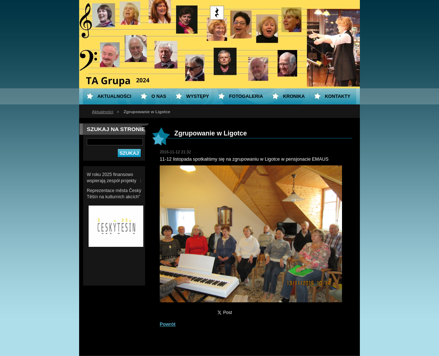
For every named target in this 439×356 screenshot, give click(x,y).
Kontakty (337, 96)
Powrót (167, 324)
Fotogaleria (246, 96)
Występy (197, 96)
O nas (158, 96)
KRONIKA (294, 96)
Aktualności (102, 112)
